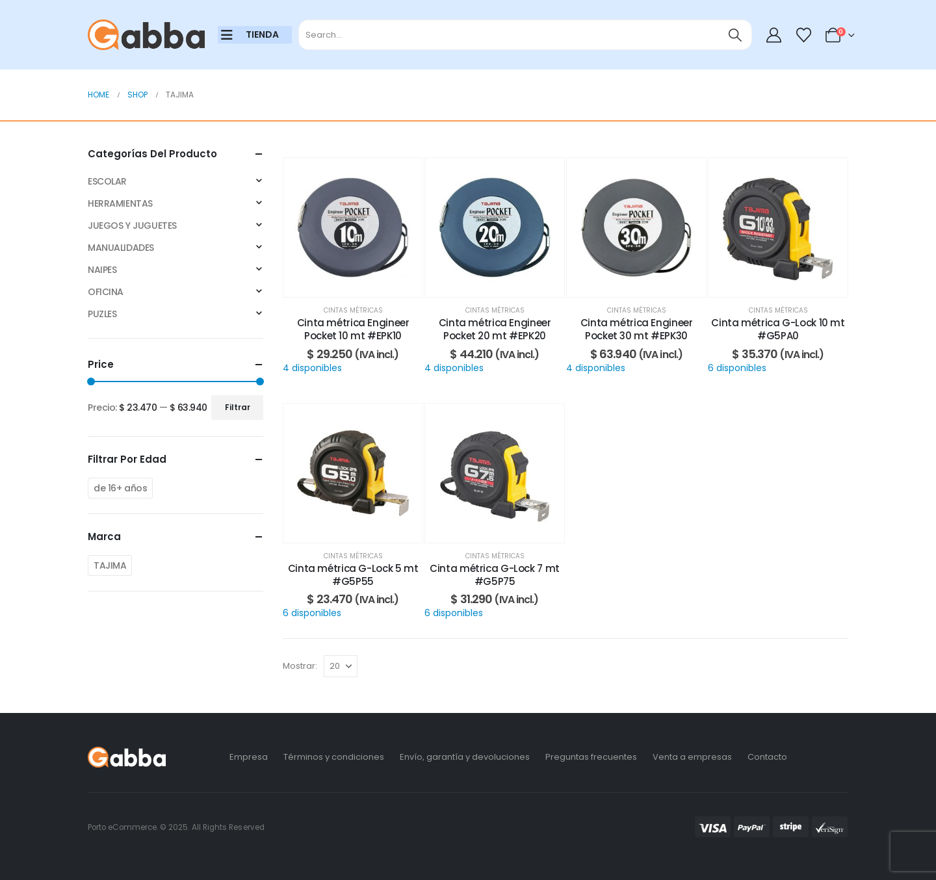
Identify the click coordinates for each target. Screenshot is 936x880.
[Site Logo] (146, 35)
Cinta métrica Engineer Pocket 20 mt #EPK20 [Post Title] (495, 329)
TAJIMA (110, 565)
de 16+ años (120, 488)
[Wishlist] (803, 35)
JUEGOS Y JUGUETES (132, 225)
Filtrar (237, 407)
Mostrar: (300, 666)
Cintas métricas (353, 310)
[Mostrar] (341, 666)
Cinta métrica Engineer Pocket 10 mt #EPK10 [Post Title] (353, 329)
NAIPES (102, 269)
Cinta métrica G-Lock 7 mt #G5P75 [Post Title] (495, 575)
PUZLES (102, 313)
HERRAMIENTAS (120, 203)
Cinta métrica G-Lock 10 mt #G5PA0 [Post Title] (777, 329)
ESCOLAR (107, 181)
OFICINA (106, 291)
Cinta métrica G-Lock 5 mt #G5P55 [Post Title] (353, 575)
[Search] (735, 34)
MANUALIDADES (121, 247)
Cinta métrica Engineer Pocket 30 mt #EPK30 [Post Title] (636, 329)
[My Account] (774, 35)
